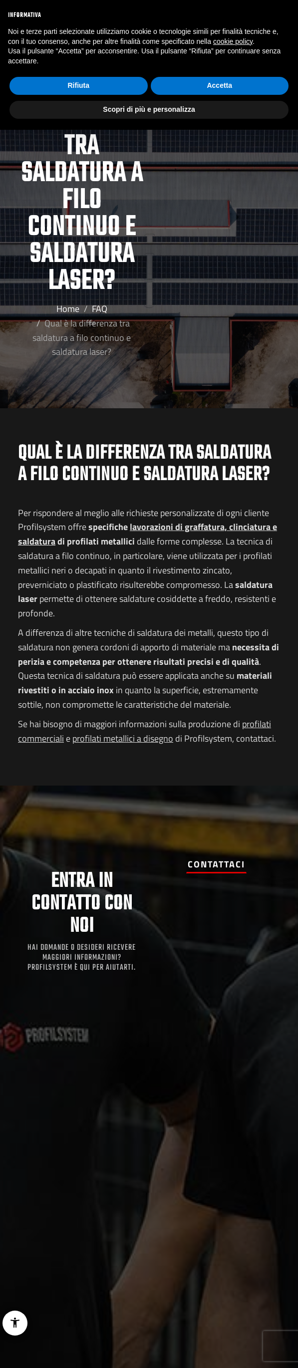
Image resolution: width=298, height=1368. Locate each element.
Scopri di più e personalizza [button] (149, 109)
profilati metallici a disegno (122, 738)
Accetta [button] (219, 85)
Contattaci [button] (216, 864)
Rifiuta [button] (78, 85)
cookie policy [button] (233, 41)
